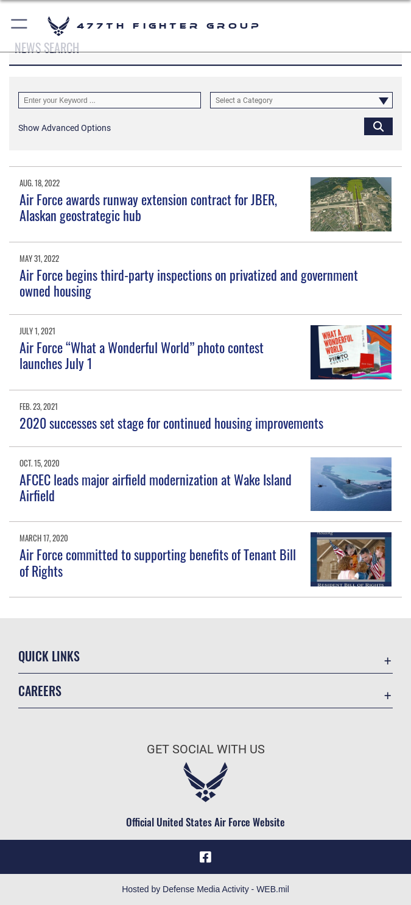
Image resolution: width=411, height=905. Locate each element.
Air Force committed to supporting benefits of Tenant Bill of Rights (157, 562)
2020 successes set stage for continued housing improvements (171, 422)
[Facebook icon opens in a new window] (206, 857)
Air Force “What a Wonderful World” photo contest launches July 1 (141, 355)
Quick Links (49, 656)
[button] (20, 26)
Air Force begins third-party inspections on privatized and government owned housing (188, 282)
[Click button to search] (378, 126)
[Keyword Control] (109, 100)
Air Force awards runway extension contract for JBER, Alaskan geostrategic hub (148, 207)
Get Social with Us (206, 749)
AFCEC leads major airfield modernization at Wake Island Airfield (155, 487)
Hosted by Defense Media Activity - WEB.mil (205, 889)
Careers (39, 690)
